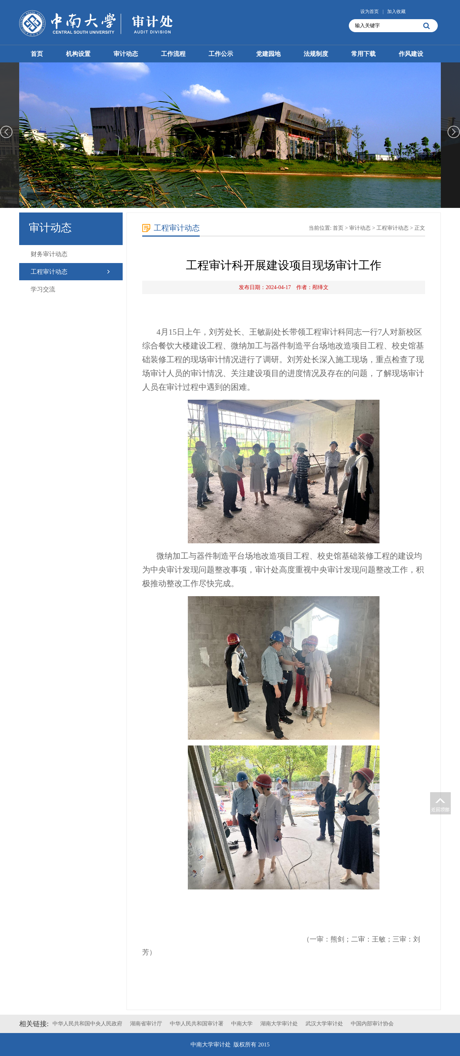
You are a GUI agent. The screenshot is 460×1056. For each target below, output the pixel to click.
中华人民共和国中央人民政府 (87, 1024)
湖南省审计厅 (146, 1024)
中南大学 (242, 1024)
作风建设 (411, 54)
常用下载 (363, 54)
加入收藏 (396, 11)
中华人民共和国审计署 (196, 1024)
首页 (37, 54)
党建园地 (268, 54)
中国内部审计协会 (372, 1024)
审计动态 (125, 54)
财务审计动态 (49, 254)
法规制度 (316, 54)
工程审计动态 (49, 271)
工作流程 (173, 54)
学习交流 (43, 289)
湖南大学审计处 (279, 1024)
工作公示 (221, 54)
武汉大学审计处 (324, 1024)
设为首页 (369, 11)
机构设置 (78, 54)
